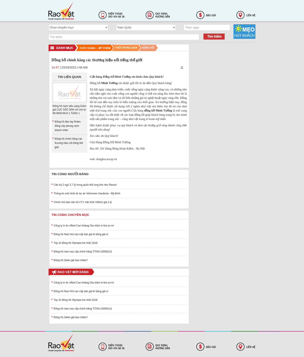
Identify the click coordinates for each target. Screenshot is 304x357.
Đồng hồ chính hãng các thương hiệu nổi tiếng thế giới (69, 143)
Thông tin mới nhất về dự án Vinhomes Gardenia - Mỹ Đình (87, 193)
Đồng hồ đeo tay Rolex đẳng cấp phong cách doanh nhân (68, 126)
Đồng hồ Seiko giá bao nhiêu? (71, 260)
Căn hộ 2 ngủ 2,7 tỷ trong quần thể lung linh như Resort (85, 184)
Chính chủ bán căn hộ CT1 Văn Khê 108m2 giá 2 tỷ (83, 202)
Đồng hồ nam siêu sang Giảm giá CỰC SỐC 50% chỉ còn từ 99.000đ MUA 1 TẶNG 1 (69, 110)
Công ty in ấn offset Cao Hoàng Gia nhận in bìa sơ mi (84, 225)
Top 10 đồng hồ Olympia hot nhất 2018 (76, 242)
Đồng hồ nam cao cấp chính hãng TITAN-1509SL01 (83, 251)
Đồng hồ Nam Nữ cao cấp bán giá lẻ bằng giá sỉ (81, 234)
